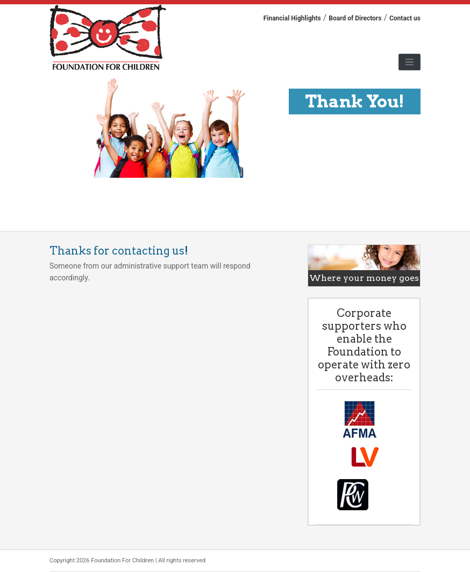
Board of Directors (355, 18)
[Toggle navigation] (409, 62)
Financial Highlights (292, 18)
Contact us (405, 18)
